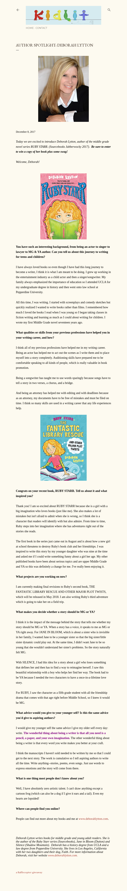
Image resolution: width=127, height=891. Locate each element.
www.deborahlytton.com (93, 818)
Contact (41, 28)
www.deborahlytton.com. (63, 855)
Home (30, 28)
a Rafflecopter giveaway (29, 872)
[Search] (109, 9)
